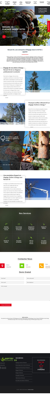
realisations (48, 26)
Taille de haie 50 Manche (20, 3)
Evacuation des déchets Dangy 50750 (8, 318)
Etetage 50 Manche (35, 2)
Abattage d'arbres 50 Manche (14, 3)
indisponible (42, 9)
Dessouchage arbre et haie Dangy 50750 (17, 319)
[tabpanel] (9, 148)
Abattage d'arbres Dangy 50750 (35, 318)
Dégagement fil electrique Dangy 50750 (22, 318)
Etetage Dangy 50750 (29, 319)
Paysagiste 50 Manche (42, 2)
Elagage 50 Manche (19, 370)
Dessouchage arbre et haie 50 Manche (28, 2)
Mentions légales (31, 389)
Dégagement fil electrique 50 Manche (7, 3)
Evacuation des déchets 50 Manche (22, 380)
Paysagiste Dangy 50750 (37, 319)
